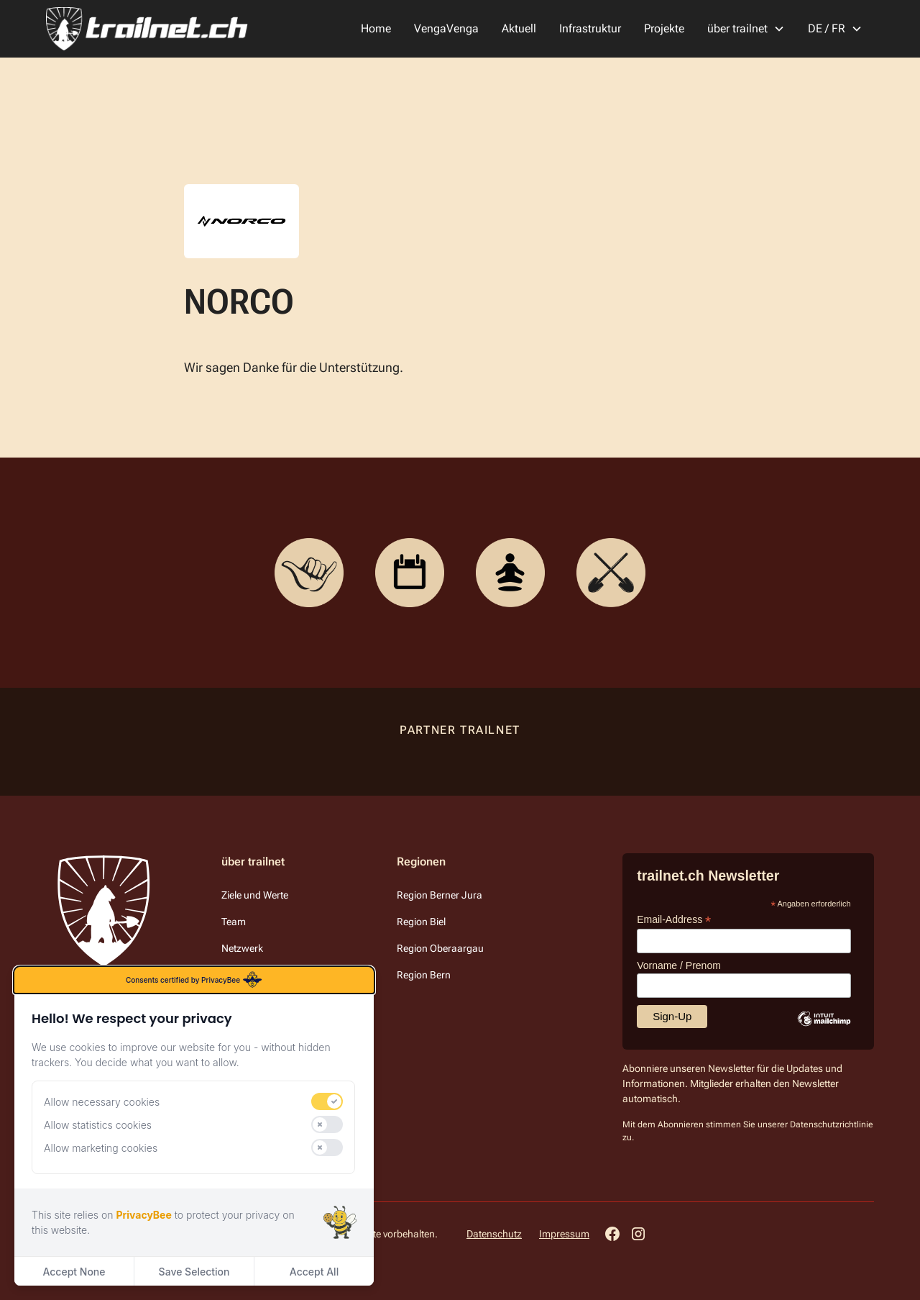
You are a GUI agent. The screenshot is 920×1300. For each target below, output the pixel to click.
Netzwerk (242, 948)
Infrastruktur (590, 28)
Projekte (664, 28)
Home (376, 28)
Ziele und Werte (254, 895)
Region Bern (424, 975)
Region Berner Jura (439, 895)
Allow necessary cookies (102, 1102)
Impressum (564, 1234)
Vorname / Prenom (679, 965)
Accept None (73, 1271)
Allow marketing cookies (100, 1148)
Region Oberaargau (440, 948)
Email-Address (674, 920)
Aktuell (519, 28)
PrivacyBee (143, 1215)
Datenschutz (494, 1234)
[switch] (327, 1101)
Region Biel (421, 921)
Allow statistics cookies (98, 1125)
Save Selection (194, 1271)
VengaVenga (446, 28)
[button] (746, 28)
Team (233, 921)
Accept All (314, 1271)
